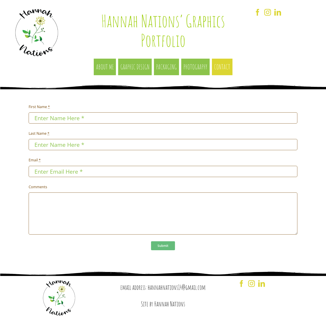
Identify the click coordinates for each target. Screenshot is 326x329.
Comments (38, 186)
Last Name (39, 133)
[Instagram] (267, 12)
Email (35, 160)
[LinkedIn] (277, 12)
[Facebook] (257, 12)
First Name (39, 106)
